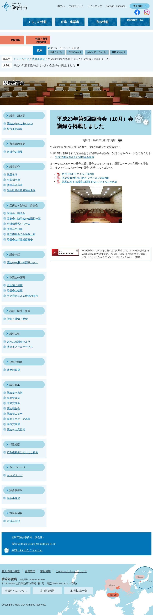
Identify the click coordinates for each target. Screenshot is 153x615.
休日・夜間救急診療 (41, 40)
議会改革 (14, 384)
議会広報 (14, 333)
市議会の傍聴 (17, 277)
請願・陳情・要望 (19, 310)
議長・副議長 (17, 115)
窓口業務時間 (47, 590)
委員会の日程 (15, 229)
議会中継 (14, 254)
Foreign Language (115, 6)
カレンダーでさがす (97, 52)
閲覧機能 (138, 6)
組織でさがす (56, 52)
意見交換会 (13, 403)
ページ (66, 47)
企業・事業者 (70, 22)
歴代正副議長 (15, 128)
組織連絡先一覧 (78, 590)
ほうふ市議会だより (18, 341)
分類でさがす (75, 52)
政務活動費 (15, 361)
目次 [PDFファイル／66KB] (78, 173)
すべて (54, 47)
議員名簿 (12, 174)
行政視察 (14, 444)
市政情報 (102, 22)
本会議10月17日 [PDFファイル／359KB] (85, 177)
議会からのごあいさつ (20, 123)
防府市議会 (38, 58)
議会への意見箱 (16, 429)
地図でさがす (118, 52)
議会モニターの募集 (18, 418)
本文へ (61, 6)
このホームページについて (71, 571)
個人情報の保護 (11, 571)
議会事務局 (15, 490)
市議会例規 (15, 513)
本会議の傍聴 (15, 285)
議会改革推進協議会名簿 (21, 190)
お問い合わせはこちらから (27, 550)
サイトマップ (94, 6)
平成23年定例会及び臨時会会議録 (74, 157)
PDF (77, 47)
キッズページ (17, 467)
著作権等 (45, 571)
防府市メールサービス (20, 346)
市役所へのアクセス (16, 590)
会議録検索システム (18, 223)
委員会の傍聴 (15, 290)
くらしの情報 (37, 22)
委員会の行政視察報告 (20, 239)
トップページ (21, 58)
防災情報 (15, 40)
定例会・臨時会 (16, 213)
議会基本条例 (15, 392)
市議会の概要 (17, 143)
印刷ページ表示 (120, 140)
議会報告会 (13, 408)
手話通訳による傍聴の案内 (22, 295)
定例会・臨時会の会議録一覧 (24, 218)
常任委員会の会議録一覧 (21, 234)
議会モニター (15, 413)
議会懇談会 (13, 397)
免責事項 (30, 571)
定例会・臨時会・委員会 (23, 205)
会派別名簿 (13, 179)
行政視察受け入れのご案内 (22, 452)
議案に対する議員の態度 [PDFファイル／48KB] (89, 181)
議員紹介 (14, 166)
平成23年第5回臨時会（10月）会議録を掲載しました (44, 65)
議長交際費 (13, 424)
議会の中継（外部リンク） (22, 262)
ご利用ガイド (76, 6)
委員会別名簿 (15, 185)
